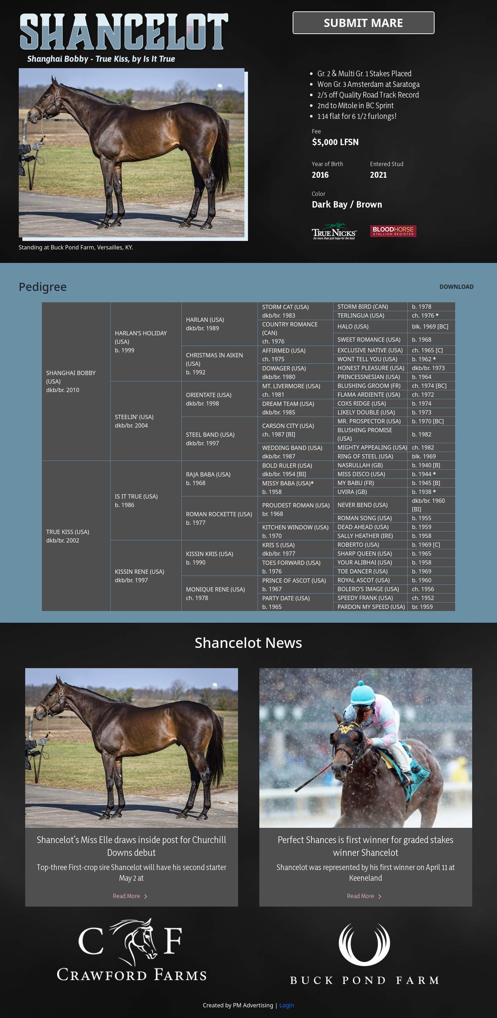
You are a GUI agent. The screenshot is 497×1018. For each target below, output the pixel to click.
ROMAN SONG (357, 518)
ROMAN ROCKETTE (211, 514)
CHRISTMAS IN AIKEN (214, 355)
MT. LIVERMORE (283, 386)
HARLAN (197, 320)
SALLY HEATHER (359, 536)
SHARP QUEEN (357, 553)
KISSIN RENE (132, 572)
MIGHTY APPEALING (365, 447)
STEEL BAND (202, 435)
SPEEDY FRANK (357, 598)
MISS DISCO (354, 474)
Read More (131, 895)
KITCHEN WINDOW (287, 527)
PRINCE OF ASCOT (286, 580)
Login (286, 1005)
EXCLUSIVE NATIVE (362, 350)
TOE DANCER (355, 571)
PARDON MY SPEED (363, 607)
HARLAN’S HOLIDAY (141, 333)
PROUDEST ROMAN (288, 505)
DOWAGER (276, 368)
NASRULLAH (354, 465)
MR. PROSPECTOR (361, 421)
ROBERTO (351, 545)
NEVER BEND (355, 505)
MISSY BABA (278, 483)
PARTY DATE (278, 598)
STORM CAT (277, 307)
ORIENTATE (201, 395)
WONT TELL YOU (360, 359)
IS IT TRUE (128, 496)
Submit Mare (363, 22)
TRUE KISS (59, 532)
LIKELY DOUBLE (358, 412)
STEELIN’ (126, 417)
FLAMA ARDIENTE (361, 394)
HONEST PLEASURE (363, 368)
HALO (345, 326)
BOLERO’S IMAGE (360, 589)
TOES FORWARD (283, 563)
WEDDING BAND (284, 448)
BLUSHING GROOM (363, 386)
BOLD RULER (279, 465)
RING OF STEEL (357, 456)
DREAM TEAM (280, 404)
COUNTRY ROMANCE (290, 324)
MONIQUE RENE (207, 589)
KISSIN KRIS (201, 554)
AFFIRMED (275, 350)
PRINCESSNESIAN (361, 377)
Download (457, 287)
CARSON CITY (280, 426)
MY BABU (350, 483)
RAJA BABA (200, 474)
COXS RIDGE (354, 403)
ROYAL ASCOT (356, 580)
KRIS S (270, 545)
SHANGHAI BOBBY (70, 373)
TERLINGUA (353, 315)
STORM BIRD (355, 306)
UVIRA (346, 492)
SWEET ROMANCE (361, 339)
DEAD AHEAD (355, 527)
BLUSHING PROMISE (365, 430)
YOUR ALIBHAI (357, 562)
